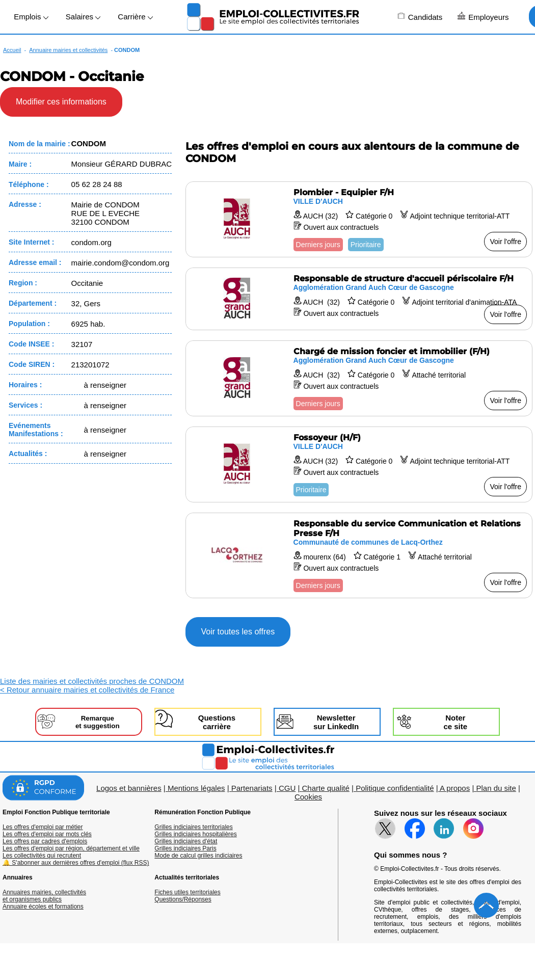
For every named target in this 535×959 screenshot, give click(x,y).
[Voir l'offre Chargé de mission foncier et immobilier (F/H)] (359, 378)
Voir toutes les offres (238, 631)
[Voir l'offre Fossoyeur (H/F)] (359, 464)
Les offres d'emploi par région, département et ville (71, 848)
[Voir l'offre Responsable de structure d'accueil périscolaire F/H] (359, 299)
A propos (455, 788)
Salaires (83, 16)
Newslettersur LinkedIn (336, 722)
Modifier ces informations (61, 101)
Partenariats (252, 788)
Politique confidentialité (395, 788)
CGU (287, 788)
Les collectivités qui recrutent (42, 855)
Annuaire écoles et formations (43, 906)
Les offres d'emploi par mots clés (47, 834)
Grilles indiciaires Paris (185, 848)
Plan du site (496, 788)
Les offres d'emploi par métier (43, 827)
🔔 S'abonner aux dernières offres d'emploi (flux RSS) (76, 862)
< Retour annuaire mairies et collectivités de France (87, 689)
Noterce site (455, 722)
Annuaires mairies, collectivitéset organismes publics (44, 896)
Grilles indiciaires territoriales (193, 827)
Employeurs (483, 16)
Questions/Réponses (182, 899)
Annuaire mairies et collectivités (68, 50)
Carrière (135, 16)
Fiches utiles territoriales (187, 892)
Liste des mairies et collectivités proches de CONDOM (92, 681)
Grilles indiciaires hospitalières (195, 834)
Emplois (31, 16)
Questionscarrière (216, 722)
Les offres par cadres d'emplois (45, 841)
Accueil (12, 50)
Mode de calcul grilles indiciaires (198, 855)
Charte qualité (325, 788)
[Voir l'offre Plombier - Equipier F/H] (359, 219)
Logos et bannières (129, 788)
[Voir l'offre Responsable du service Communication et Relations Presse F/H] (359, 555)
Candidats (420, 16)
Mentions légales (196, 788)
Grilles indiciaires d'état (185, 841)
